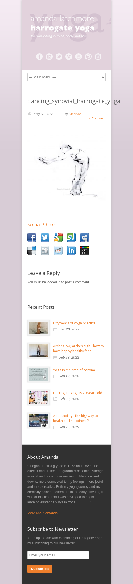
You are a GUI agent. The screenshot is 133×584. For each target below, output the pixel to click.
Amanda (75, 114)
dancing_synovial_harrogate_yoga (73, 101)
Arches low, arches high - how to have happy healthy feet (78, 349)
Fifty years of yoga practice (74, 323)
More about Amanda (42, 513)
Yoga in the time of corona (74, 370)
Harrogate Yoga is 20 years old (77, 392)
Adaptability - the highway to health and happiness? (75, 418)
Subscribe (40, 569)
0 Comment (97, 118)
